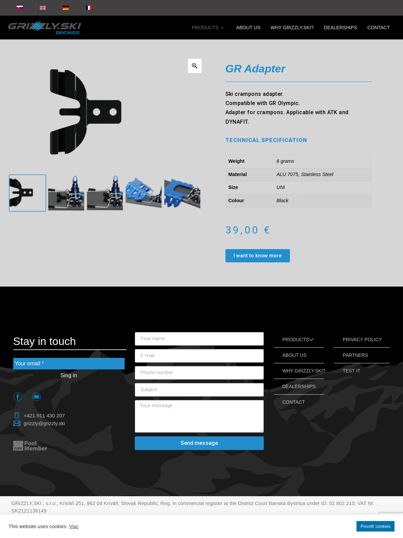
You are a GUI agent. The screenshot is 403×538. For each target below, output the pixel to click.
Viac (73, 526)
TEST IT (351, 371)
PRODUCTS (209, 27)
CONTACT (378, 27)
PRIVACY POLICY (362, 339)
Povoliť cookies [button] (375, 526)
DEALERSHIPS (340, 27)
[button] (257, 255)
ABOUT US (248, 27)
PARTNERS (355, 355)
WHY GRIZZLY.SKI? (292, 27)
